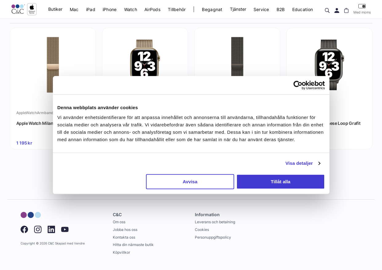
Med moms (362, 9)
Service (261, 9)
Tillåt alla (280, 181)
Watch (130, 9)
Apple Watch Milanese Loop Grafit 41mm (326, 126)
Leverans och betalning (215, 222)
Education (302, 9)
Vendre (79, 243)
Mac (74, 9)
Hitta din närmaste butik (133, 244)
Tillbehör (177, 9)
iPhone (110, 9)
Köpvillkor (121, 252)
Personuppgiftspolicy (213, 237)
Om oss (119, 222)
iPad (90, 9)
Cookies (202, 229)
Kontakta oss (124, 237)
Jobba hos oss (125, 229)
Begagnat (212, 9)
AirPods (152, 9)
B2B (281, 9)
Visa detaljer (299, 163)
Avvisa (190, 181)
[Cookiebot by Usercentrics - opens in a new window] (298, 85)
